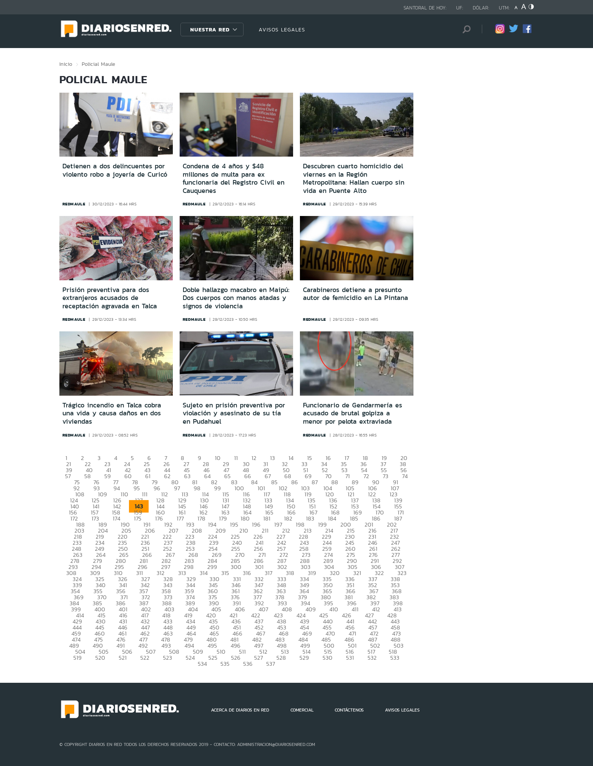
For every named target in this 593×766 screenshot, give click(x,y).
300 (236, 567)
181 (266, 518)
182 (288, 518)
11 (236, 458)
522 (144, 658)
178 (201, 518)
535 (225, 664)
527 (258, 658)
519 (77, 658)
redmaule (73, 204)
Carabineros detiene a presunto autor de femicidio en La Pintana (355, 294)
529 (304, 658)
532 (372, 658)
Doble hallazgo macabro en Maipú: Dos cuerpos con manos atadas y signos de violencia (236, 298)
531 (350, 658)
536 (248, 664)
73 (385, 476)
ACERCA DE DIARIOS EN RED (240, 710)
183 (310, 518)
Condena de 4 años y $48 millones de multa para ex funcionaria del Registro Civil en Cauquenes (233, 178)
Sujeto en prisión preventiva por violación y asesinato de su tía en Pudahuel (234, 413)
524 (190, 658)
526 (236, 658)
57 (68, 476)
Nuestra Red (210, 29)
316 (247, 573)
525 (212, 658)
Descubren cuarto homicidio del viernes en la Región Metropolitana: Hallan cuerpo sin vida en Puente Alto (353, 178)
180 (245, 518)
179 (223, 518)
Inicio (65, 64)
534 (202, 664)
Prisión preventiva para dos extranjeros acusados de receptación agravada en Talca (109, 298)
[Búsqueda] (464, 29)
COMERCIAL (302, 710)
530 (327, 658)
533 (394, 658)
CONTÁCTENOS (349, 710)
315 (225, 573)
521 (123, 658)
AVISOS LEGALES (282, 29)
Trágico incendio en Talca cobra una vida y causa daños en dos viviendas (111, 413)
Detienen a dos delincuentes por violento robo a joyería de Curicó (114, 170)
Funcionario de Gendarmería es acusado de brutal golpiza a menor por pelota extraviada (352, 413)
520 (100, 658)
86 (294, 482)
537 (270, 664)
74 (405, 476)
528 (281, 658)
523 (167, 658)
